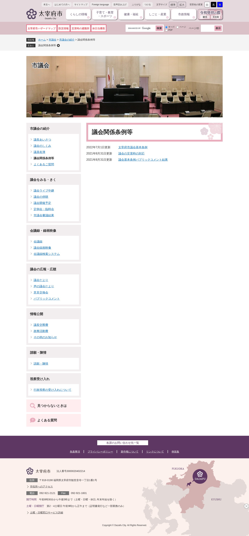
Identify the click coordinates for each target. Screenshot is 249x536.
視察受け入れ (40, 379)
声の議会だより (44, 286)
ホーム (42, 39)
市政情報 (184, 14)
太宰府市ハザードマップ (42, 28)
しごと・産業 (157, 14)
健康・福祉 (131, 14)
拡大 (181, 4)
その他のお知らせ (45, 337)
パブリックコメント (47, 298)
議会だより (41, 280)
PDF (170, 30)
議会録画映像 (42, 247)
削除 (58, 45)
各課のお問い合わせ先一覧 (122, 442)
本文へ (46, 4)
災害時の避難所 (80, 28)
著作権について (129, 451)
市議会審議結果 (44, 215)
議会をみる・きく (43, 180)
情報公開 (36, 314)
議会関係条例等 (47, 45)
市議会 (52, 39)
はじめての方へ (62, 4)
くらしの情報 (78, 14)
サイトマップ (80, 4)
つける (147, 4)
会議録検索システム (47, 253)
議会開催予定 (42, 203)
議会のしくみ (42, 145)
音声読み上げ (119, 4)
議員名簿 (39, 152)
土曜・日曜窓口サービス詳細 (46, 512)
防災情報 (64, 28)
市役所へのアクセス (41, 486)
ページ (182, 27)
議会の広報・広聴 (43, 269)
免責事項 (75, 451)
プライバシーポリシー (100, 451)
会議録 (38, 241)
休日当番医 (98, 28)
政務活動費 (41, 331)
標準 (173, 4)
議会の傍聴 (41, 196)
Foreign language (100, 4)
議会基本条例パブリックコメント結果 (143, 159)
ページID (194, 28)
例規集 (175, 451)
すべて (171, 27)
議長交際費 (41, 324)
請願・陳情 (38, 352)
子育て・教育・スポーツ (105, 14)
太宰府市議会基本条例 (132, 147)
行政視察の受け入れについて (52, 389)
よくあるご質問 (44, 164)
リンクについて (155, 451)
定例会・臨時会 (44, 209)
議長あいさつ (42, 139)
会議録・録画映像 (43, 231)
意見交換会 (41, 292)
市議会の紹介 (67, 39)
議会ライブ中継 (44, 190)
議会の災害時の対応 (131, 153)
